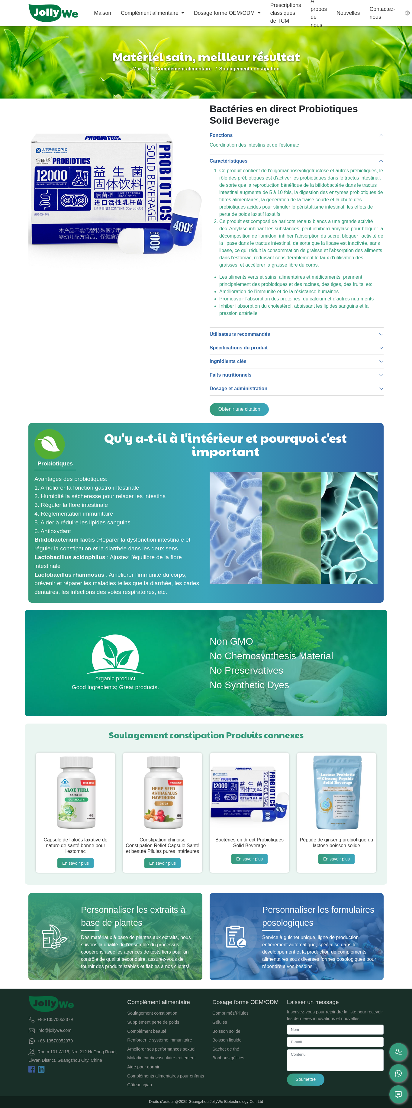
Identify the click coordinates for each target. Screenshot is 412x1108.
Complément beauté (146, 1031)
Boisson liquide (227, 1040)
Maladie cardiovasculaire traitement (161, 1057)
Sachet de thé (225, 1049)
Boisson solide (226, 1031)
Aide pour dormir (143, 1066)
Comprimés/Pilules (230, 1013)
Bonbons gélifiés (228, 1057)
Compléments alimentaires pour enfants (165, 1076)
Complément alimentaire (150, 13)
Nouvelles (348, 13)
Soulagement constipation (152, 1013)
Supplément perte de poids (153, 1022)
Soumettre (306, 1079)
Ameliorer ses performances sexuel (161, 1049)
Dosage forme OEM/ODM (225, 13)
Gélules (219, 1022)
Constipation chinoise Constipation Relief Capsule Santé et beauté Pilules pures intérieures (162, 845)
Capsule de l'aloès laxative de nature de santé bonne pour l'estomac (75, 845)
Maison (102, 13)
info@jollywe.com (54, 1030)
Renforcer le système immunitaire (159, 1040)
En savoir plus (75, 863)
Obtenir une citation (239, 409)
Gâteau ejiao (139, 1084)
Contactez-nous (382, 13)
